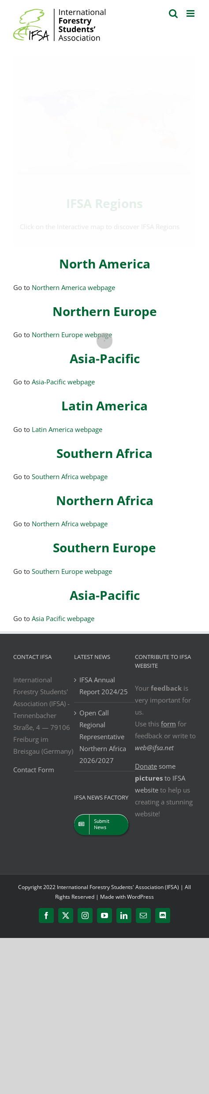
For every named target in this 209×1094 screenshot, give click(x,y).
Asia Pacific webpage (63, 618)
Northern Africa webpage (70, 523)
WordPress (140, 897)
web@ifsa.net (154, 747)
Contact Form (33, 769)
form (168, 723)
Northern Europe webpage (72, 334)
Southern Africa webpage (70, 476)
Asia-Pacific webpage (63, 381)
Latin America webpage (67, 429)
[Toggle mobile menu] (191, 13)
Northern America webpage (73, 287)
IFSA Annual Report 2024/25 (103, 685)
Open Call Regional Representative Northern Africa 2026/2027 (102, 736)
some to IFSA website (160, 778)
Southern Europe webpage (72, 571)
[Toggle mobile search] (173, 13)
